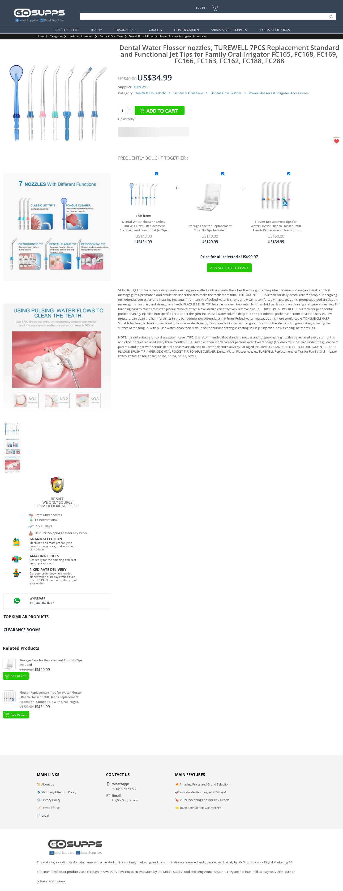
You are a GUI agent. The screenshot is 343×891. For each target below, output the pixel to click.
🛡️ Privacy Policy (48, 800)
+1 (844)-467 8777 (42, 603)
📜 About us (45, 784)
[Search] (207, 16)
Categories (56, 36)
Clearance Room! (22, 629)
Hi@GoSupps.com (125, 800)
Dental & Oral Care (111, 36)
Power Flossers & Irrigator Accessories (183, 36)
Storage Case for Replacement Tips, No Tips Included (210, 228)
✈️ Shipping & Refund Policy (56, 792)
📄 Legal (43, 815)
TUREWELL (141, 87)
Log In (200, 7)
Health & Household (81, 36)
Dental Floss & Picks (141, 36)
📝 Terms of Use (48, 808)
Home (40, 36)
